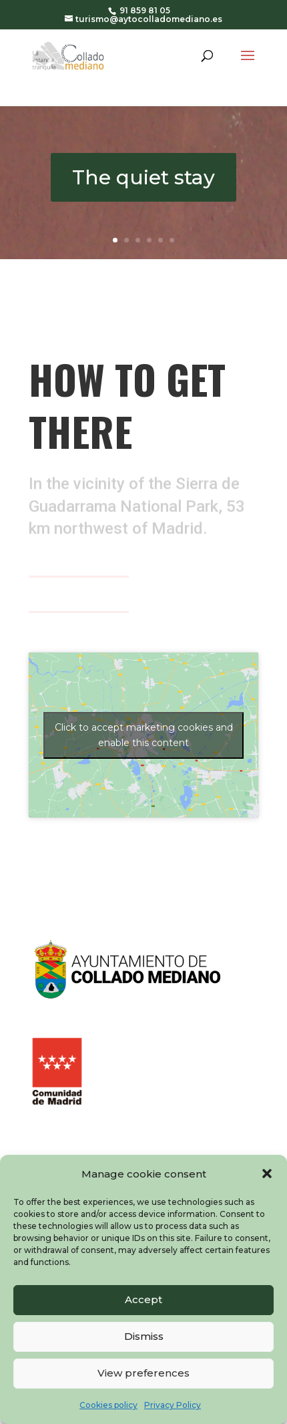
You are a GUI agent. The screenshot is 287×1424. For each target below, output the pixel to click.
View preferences (143, 1373)
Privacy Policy (172, 1405)
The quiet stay (143, 177)
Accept (143, 1299)
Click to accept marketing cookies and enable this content (144, 735)
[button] (267, 1173)
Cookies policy (108, 1405)
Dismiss (144, 1336)
